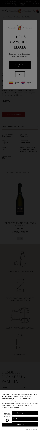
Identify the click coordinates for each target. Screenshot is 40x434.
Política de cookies (31, 429)
